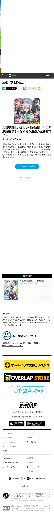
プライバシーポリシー (35, 467)
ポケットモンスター (10, 442)
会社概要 (30, 458)
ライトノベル (7, 433)
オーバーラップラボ (10, 467)
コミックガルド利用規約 (33, 412)
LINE (32, 479)
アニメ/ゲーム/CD (9, 446)
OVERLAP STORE (9, 458)
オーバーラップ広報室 (11, 462)
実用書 (5, 451)
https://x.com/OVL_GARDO (12, 346)
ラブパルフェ (31, 442)
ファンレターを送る (27, 166)
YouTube (42, 479)
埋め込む (33, 88)
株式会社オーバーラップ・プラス (28, 496)
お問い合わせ (27, 486)
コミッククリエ (32, 433)
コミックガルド (8, 438)
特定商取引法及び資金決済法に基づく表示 (27, 417)
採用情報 (30, 471)
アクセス (30, 462)
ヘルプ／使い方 (17, 412)
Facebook (15, 479)
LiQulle (29, 438)
